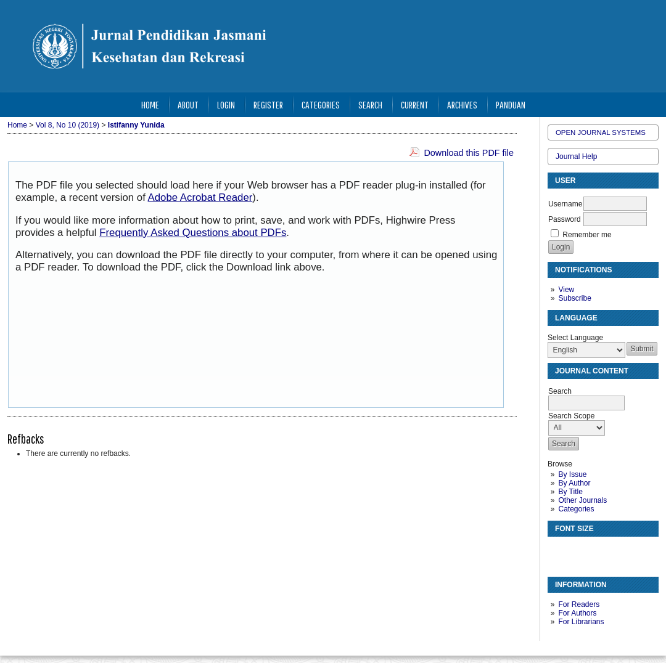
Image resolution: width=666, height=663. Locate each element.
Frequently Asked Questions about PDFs (192, 232)
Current (415, 104)
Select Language (575, 337)
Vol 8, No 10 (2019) (67, 125)
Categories (576, 509)
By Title (570, 491)
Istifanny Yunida (136, 125)
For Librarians (581, 621)
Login (226, 104)
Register (268, 104)
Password (564, 219)
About (188, 104)
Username (565, 204)
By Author (574, 483)
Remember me (586, 234)
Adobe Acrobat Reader (200, 197)
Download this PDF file (469, 153)
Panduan (510, 104)
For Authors (577, 613)
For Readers (578, 604)
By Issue (572, 474)
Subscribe (574, 298)
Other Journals (582, 500)
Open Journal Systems (601, 132)
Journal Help (576, 156)
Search (370, 104)
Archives (462, 104)
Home (150, 104)
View (566, 289)
